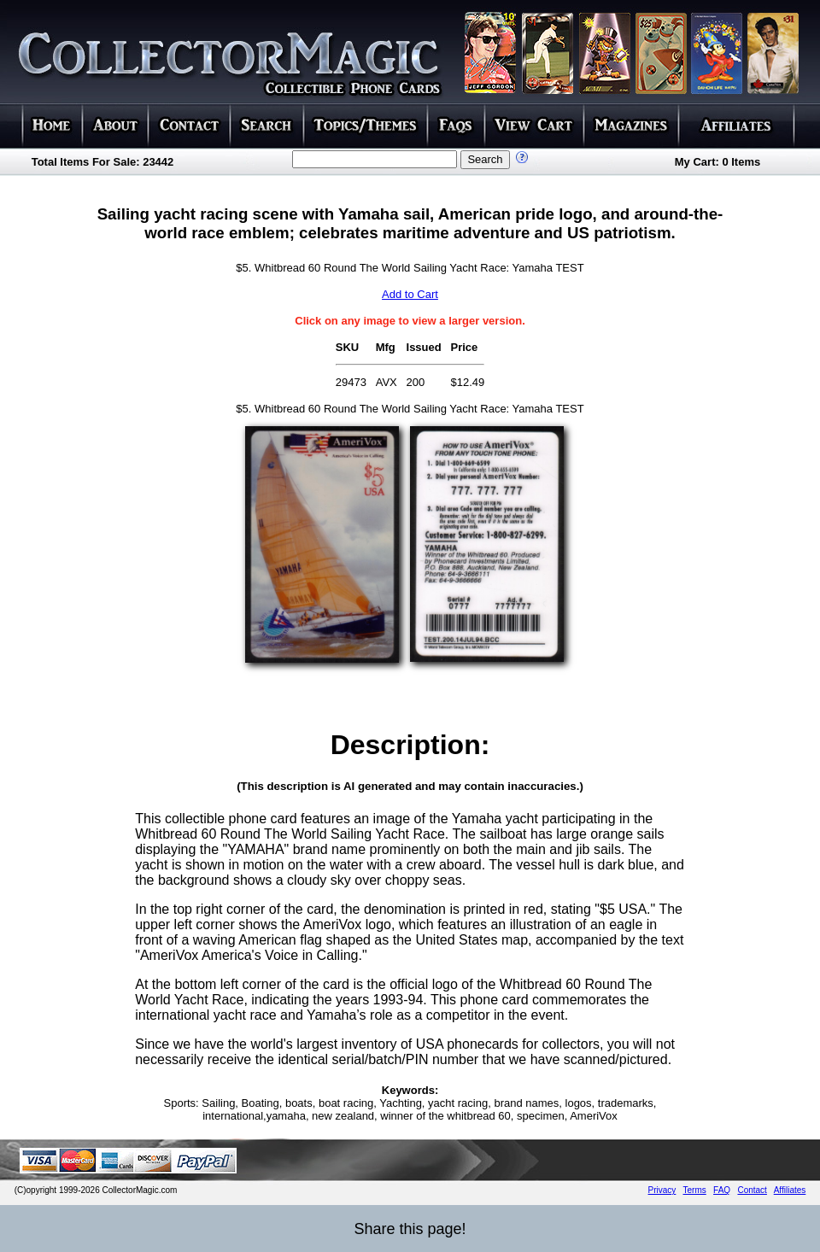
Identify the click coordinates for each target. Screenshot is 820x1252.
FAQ (721, 1190)
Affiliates (790, 1190)
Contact (751, 1190)
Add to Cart (410, 294)
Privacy (662, 1190)
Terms (694, 1190)
